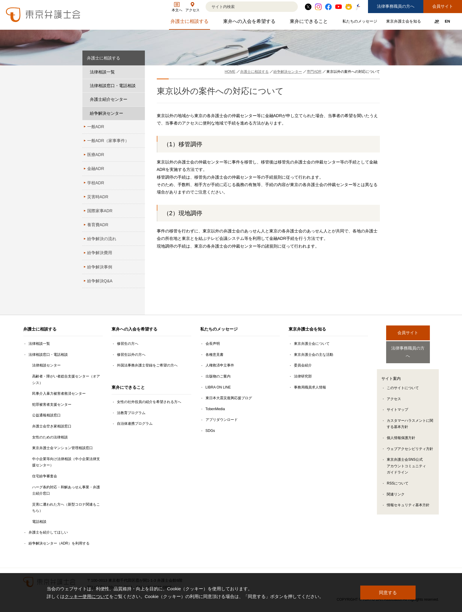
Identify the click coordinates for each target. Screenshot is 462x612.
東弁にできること (309, 23)
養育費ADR (98, 224)
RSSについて (397, 478)
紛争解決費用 (99, 252)
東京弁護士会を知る (404, 22)
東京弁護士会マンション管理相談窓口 (62, 448)
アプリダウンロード (222, 420)
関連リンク (396, 489)
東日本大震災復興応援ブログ (229, 398)
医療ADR (95, 154)
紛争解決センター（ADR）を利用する (59, 543)
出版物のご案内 (218, 376)
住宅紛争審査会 (44, 476)
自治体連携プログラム (135, 423)
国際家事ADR (100, 210)
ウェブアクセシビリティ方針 (410, 443)
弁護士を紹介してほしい (48, 532)
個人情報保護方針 (401, 432)
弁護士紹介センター (108, 99)
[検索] (244, 6)
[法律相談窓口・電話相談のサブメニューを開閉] (139, 85)
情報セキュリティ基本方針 (408, 499)
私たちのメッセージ (360, 22)
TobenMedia (215, 409)
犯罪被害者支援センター (51, 404)
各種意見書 (214, 355)
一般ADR (95, 126)
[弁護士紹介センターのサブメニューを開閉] (139, 99)
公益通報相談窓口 (46, 415)
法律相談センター (46, 365)
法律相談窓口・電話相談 (113, 85)
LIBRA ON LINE (218, 387)
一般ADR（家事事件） (108, 140)
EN (447, 21)
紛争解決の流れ (101, 238)
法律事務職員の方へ (395, 6)
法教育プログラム (131, 413)
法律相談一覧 (102, 72)
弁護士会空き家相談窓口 (51, 426)
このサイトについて (403, 382)
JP (436, 21)
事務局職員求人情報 (310, 387)
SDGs (210, 431)
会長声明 (213, 344)
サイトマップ (397, 404)
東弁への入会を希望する (250, 23)
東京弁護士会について (312, 344)
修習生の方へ (127, 344)
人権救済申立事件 (220, 365)
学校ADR (95, 182)
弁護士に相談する (190, 23)
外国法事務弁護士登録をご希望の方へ (147, 365)
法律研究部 (303, 376)
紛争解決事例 (99, 267)
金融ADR (95, 168)
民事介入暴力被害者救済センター (59, 393)
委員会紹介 (303, 365)
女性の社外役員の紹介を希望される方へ (149, 402)
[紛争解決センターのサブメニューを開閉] (139, 113)
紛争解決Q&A (100, 281)
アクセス (394, 393)
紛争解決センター (106, 113)
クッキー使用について (87, 596)
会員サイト (442, 6)
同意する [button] (388, 592)
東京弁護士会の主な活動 (313, 355)
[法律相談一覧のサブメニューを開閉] (139, 72)
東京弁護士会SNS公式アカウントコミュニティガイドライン (406, 460)
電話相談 (39, 522)
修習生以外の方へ (131, 355)
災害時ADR (98, 196)
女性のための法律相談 (50, 437)
